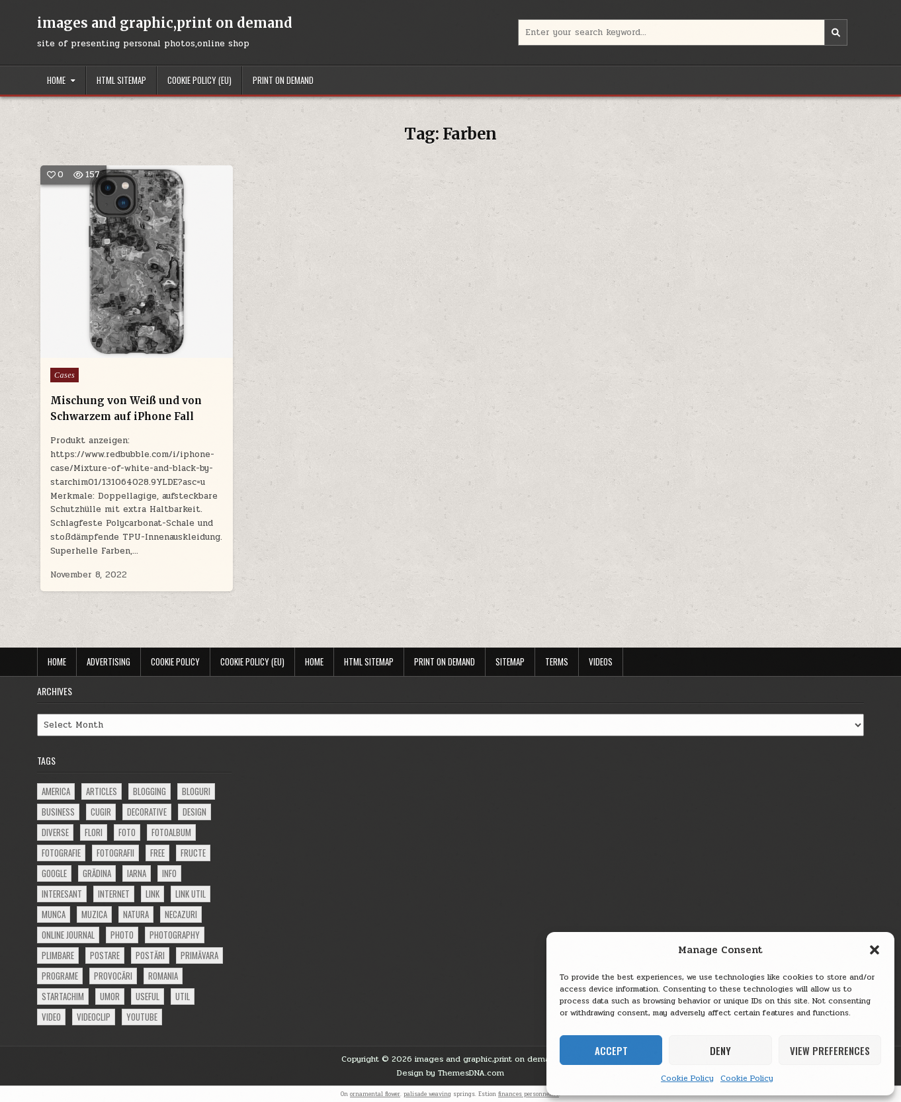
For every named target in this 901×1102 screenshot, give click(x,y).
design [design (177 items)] (194, 811)
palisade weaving (427, 1094)
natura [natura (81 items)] (136, 914)
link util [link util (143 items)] (190, 893)
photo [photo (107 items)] (122, 934)
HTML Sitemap (121, 80)
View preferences (830, 1050)
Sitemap (510, 661)
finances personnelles (528, 1094)
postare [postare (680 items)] (105, 955)
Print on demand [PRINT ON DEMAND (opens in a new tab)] (283, 80)
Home (56, 80)
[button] (874, 949)
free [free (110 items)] (157, 852)
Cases (64, 375)
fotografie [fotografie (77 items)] (61, 852)
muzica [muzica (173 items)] (94, 914)
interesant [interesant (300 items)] (62, 893)
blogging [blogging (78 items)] (149, 791)
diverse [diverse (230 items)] (55, 832)
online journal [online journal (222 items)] (68, 934)
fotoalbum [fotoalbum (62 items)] (171, 832)
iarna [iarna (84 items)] (136, 873)
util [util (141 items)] (182, 996)
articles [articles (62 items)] (101, 791)
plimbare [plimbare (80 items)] (58, 955)
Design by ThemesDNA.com (450, 1073)
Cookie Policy (687, 1078)
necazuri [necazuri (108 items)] (181, 914)
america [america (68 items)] (56, 791)
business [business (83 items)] (58, 811)
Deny (720, 1050)
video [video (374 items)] (51, 1016)
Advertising (108, 661)
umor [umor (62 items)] (110, 996)
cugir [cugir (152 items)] (101, 811)
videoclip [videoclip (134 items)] (93, 1016)
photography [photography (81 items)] (175, 934)
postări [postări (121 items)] (150, 955)
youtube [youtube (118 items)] (141, 1016)
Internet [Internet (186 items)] (114, 893)
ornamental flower (375, 1094)
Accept (611, 1050)
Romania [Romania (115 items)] (163, 975)
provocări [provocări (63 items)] (113, 975)
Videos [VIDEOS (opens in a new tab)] (601, 661)
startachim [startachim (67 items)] (63, 996)
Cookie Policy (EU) (199, 80)
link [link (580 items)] (152, 893)
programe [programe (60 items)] (60, 975)
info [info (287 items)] (169, 873)
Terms (556, 661)
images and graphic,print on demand (164, 23)
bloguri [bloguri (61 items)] (196, 791)
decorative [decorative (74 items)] (147, 811)
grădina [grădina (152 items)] (97, 873)
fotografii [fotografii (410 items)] (115, 852)
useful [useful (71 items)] (147, 996)
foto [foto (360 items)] (127, 832)
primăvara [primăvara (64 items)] (199, 955)
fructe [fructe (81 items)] (193, 852)
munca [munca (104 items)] (53, 914)
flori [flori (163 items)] (94, 832)
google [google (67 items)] (54, 873)
